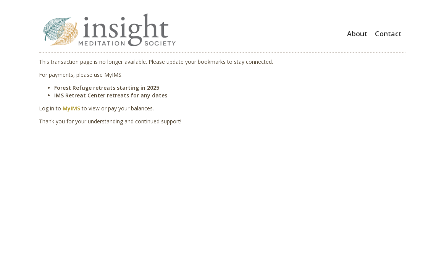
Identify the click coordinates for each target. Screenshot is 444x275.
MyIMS (71, 108)
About (357, 33)
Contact (388, 33)
